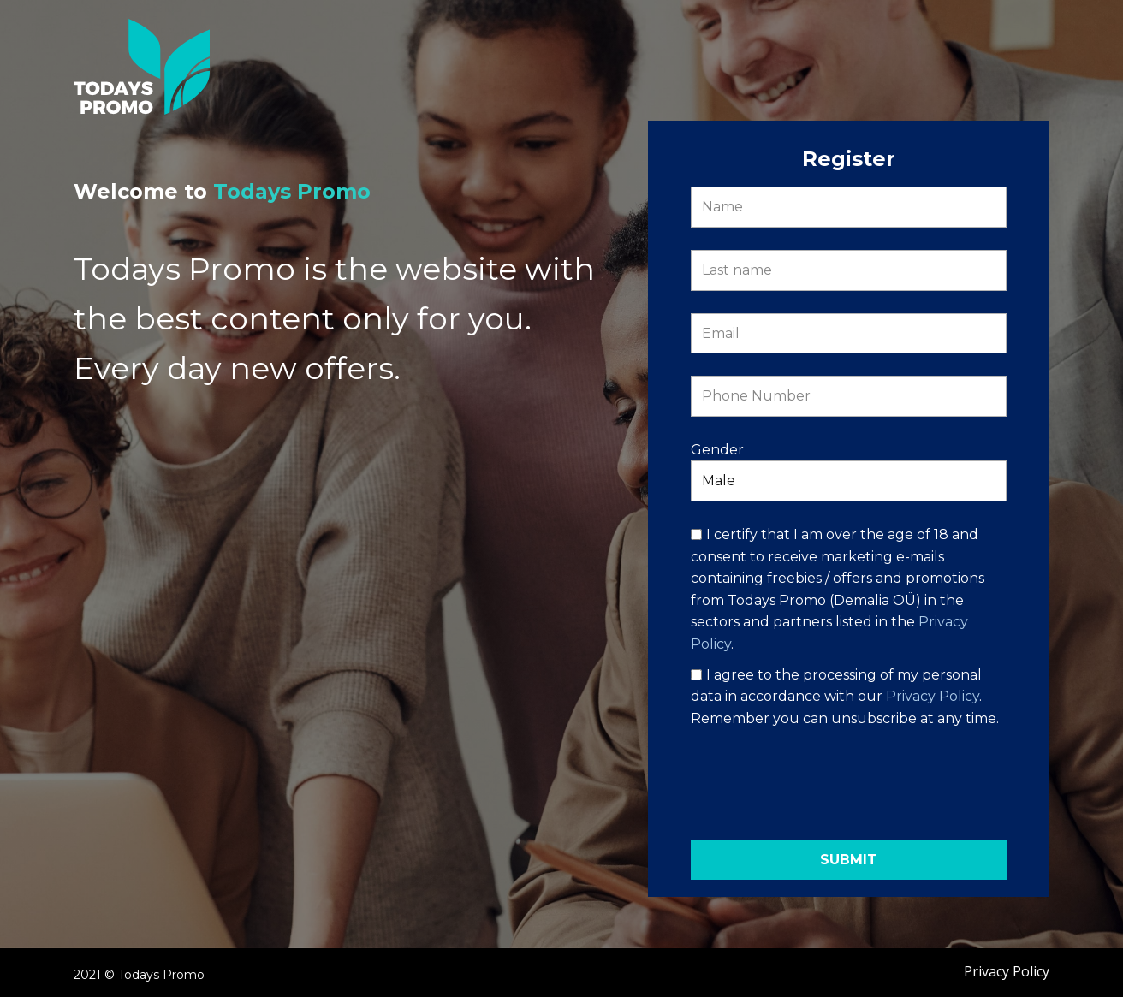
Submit (848, 860)
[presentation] (848, 784)
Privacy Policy (932, 696)
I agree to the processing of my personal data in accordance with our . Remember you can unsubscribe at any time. (845, 697)
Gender (717, 450)
